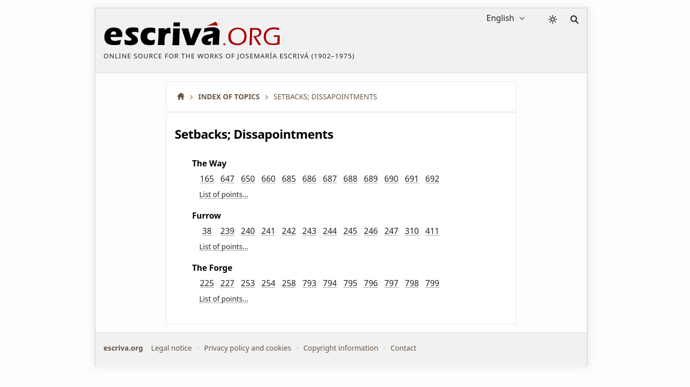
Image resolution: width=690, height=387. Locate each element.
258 (289, 283)
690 (391, 178)
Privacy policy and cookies (247, 348)
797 (391, 283)
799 (432, 283)
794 (330, 283)
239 (227, 230)
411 (432, 230)
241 (268, 230)
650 (248, 178)
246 (371, 230)
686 (309, 178)
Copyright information (340, 348)
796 (371, 283)
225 (207, 283)
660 (268, 178)
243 (309, 230)
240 (248, 230)
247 (391, 230)
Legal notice (171, 348)
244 (330, 230)
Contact (403, 348)
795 (350, 283)
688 (350, 178)
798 (412, 283)
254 (268, 283)
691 (412, 178)
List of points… (223, 194)
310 (412, 230)
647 (227, 178)
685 (289, 178)
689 (371, 178)
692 (432, 178)
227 (227, 283)
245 (350, 230)
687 (330, 178)
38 (207, 230)
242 (289, 230)
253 (248, 283)
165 (207, 178)
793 (309, 283)
